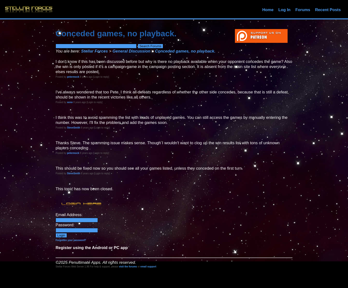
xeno (69, 102)
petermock (73, 77)
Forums (302, 10)
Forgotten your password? (71, 240)
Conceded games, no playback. (185, 51)
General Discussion (132, 51)
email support (148, 266)
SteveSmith (73, 127)
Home (268, 10)
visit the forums (128, 266)
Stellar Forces (94, 51)
